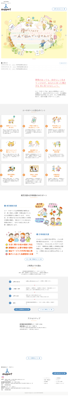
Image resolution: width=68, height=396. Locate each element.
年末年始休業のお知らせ (21, 64)
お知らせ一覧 (63, 63)
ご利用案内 (58, 378)
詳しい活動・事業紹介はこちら (34, 259)
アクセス (57, 380)
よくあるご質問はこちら (46, 309)
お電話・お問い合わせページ (32, 281)
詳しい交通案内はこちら (34, 358)
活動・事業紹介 (46, 380)
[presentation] (2, 35)
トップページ (46, 378)
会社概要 (45, 382)
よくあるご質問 (58, 382)
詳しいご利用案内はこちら (22, 309)
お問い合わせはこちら (59, 9)
